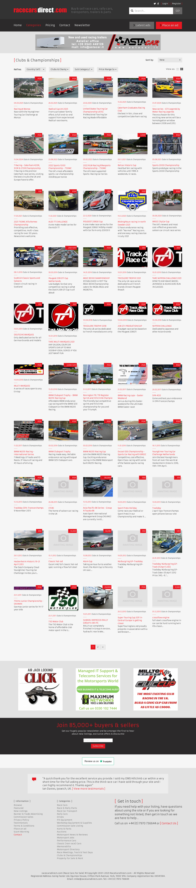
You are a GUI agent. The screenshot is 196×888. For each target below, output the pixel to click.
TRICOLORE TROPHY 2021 (129, 278)
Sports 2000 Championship (165, 165)
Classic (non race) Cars (69, 843)
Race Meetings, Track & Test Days (75, 852)
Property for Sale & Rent (70, 858)
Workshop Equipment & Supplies (74, 822)
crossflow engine (160, 617)
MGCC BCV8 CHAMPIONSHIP (96, 278)
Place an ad (169, 25)
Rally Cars (62, 814)
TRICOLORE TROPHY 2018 (94, 326)
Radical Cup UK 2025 (58, 109)
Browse (18, 805)
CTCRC (51, 508)
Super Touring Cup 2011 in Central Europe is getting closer (130, 620)
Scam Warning (21, 831)
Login (165, 3)
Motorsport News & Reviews (72, 834)
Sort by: (149, 60)
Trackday (156, 508)
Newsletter (82, 25)
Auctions (61, 831)
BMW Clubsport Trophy (60, 451)
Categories (33, 25)
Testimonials (21, 822)
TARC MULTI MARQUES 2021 (62, 342)
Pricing (50, 25)
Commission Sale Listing (70, 825)
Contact (64, 25)
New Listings (21, 811)
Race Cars (62, 805)
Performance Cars (66, 840)
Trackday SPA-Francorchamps (28, 508)
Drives (60, 817)
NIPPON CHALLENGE (162, 326)
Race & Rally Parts (67, 808)
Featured (18, 808)
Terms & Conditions (24, 825)
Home (18, 25)
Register (176, 3)
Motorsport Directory (68, 849)
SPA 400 (156, 395)
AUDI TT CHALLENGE (58, 222)
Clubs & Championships (69, 855)
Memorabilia (64, 846)
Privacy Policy (21, 820)
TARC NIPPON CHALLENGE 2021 (167, 278)
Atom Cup (87, 561)
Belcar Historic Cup (127, 165)
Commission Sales (23, 817)
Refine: (17, 69)
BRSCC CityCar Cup (160, 221)
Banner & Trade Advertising (28, 814)
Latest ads (141, 25)
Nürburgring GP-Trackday (130, 561)
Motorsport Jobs (65, 837)
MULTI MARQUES (22, 386)
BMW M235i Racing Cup (94, 451)
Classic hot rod (56, 561)
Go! (178, 10)
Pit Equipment (64, 820)
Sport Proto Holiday (127, 508)
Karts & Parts (64, 828)
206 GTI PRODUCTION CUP (130, 326)
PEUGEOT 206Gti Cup (93, 221)
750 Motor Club (56, 621)
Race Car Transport (67, 811)
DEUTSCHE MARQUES (24, 334)
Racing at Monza (22, 109)
